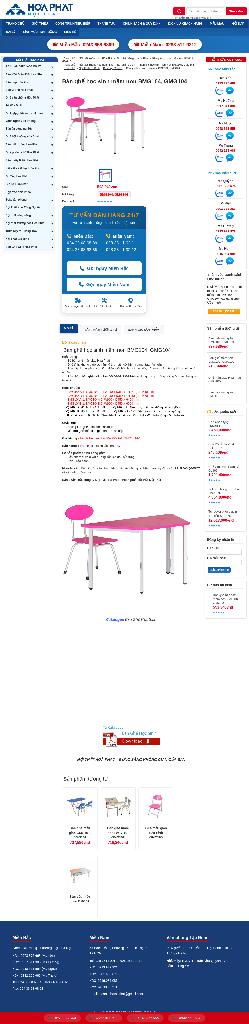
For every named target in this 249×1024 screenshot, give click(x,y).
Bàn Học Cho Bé (112, 68)
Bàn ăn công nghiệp (19, 128)
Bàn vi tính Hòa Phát (19, 89)
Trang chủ (69, 58)
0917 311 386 (226, 106)
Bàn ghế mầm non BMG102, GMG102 (118, 832)
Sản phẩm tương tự (101, 329)
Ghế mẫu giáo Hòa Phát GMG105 (156, 832)
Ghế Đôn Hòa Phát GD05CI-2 (221, 446)
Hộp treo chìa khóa (18, 192)
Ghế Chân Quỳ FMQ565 (218, 423)
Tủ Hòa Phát (14, 105)
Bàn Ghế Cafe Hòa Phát (21, 247)
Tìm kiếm (236, 11)
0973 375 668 (226, 83)
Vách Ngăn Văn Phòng (21, 121)
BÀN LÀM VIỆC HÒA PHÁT (23, 66)
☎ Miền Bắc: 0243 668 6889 (83, 44)
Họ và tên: (214, 547)
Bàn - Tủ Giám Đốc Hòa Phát (24, 74)
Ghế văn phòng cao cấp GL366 (224, 468)
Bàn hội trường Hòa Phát (22, 144)
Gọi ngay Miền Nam (104, 284)
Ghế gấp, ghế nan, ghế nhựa (25, 113)
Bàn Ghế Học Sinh (141, 620)
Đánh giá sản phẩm (143, 329)
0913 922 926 (226, 231)
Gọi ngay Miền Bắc (104, 268)
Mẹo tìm (206, 17)
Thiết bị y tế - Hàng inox (21, 231)
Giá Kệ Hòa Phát (17, 184)
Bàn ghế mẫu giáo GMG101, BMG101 (80, 832)
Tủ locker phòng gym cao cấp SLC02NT (222, 513)
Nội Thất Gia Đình (17, 239)
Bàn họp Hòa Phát (18, 82)
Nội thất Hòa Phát (107, 480)
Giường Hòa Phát (17, 176)
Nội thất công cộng (18, 215)
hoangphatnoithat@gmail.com (121, 994)
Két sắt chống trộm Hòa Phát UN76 (224, 491)
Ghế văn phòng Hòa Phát (22, 97)
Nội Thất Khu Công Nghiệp (23, 207)
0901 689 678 (226, 186)
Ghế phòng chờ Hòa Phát (22, 152)
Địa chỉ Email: (216, 558)
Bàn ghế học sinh (126, 64)
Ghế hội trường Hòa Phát (22, 136)
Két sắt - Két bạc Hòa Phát (23, 168)
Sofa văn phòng (16, 199)
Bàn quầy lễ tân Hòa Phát (22, 160)
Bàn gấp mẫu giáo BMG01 (80, 899)
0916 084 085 (226, 254)
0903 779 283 (226, 209)
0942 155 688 (226, 150)
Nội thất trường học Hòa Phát (25, 223)
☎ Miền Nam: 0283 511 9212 (165, 44)
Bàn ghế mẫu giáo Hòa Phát (132, 58)
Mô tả (69, 328)
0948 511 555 (226, 128)
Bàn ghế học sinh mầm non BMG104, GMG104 (226, 599)
